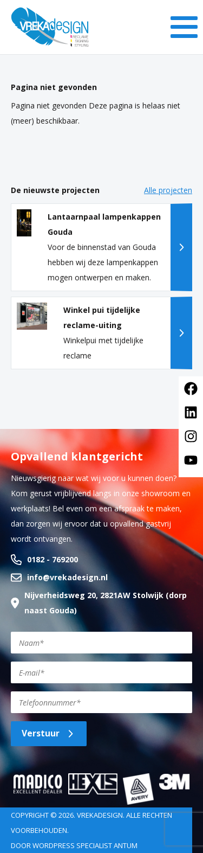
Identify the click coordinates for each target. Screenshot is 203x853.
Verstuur (49, 733)
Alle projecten (168, 190)
